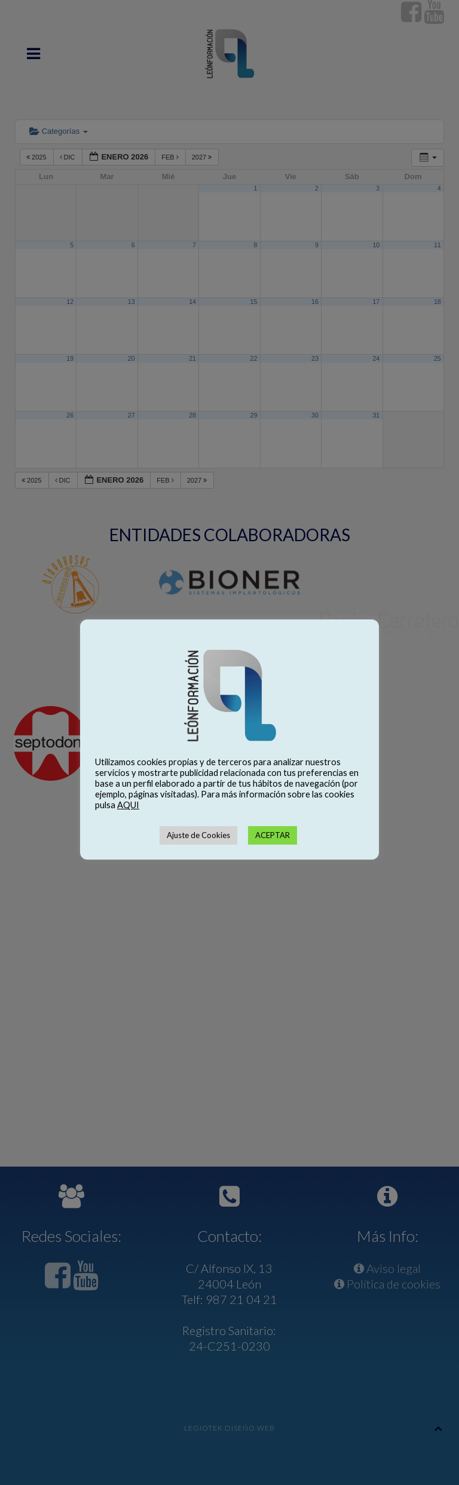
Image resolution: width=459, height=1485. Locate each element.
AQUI (128, 805)
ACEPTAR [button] (272, 835)
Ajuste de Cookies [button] (198, 835)
